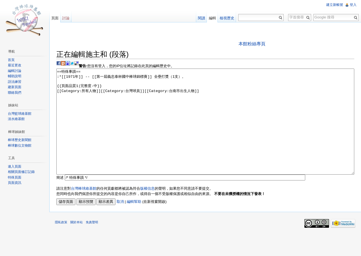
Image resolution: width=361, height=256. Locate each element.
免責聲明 (92, 243)
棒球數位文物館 (19, 145)
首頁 (11, 60)
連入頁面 (14, 166)
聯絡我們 (14, 93)
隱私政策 (61, 243)
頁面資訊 (14, 183)
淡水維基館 (16, 119)
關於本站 (76, 243)
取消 (120, 222)
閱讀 (201, 18)
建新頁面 (14, 87)
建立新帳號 (334, 5)
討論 (66, 18)
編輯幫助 (134, 222)
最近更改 (14, 65)
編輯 (212, 18)
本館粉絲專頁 (252, 43)
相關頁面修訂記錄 (21, 172)
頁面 (55, 18)
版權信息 (147, 209)
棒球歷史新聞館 (19, 140)
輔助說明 (14, 76)
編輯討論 (14, 71)
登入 (353, 5)
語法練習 (14, 82)
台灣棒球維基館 (83, 209)
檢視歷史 (227, 18)
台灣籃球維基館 (19, 114)
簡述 (60, 198)
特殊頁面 (14, 177)
